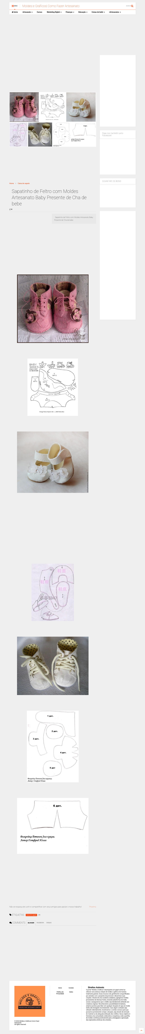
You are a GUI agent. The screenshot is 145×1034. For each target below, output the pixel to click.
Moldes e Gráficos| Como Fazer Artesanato (50, 6)
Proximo (92, 907)
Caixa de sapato (24, 183)
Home (11, 183)
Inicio (15, 12)
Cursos (39, 12)
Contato (71, 988)
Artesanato (28, 12)
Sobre (71, 992)
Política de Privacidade (60, 992)
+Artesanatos (115, 12)
